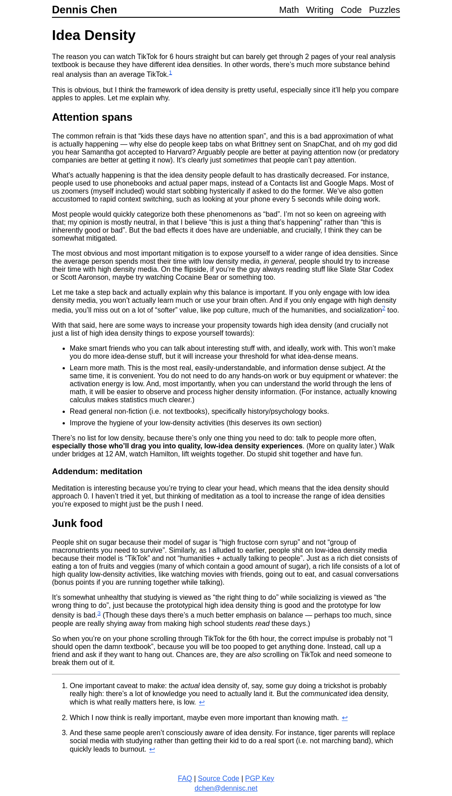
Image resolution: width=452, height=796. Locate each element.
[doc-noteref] (170, 75)
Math (289, 10)
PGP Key (259, 778)
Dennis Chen (84, 10)
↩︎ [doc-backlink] (202, 702)
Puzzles (384, 10)
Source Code (218, 778)
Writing (319, 10)
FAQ (185, 778)
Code (351, 10)
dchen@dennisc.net (226, 788)
